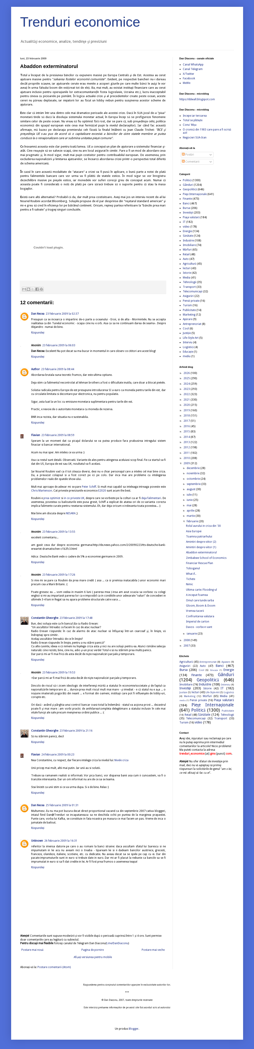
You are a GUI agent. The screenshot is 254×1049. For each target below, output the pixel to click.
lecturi (187, 268)
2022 (187, 394)
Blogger (133, 1028)
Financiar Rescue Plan (199, 563)
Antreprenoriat (192, 324)
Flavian (35, 435)
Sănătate (188, 235)
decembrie (193, 468)
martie (191, 515)
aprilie (191, 510)
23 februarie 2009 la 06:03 (58, 345)
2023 (187, 389)
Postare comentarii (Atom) (54, 967)
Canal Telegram (193, 69)
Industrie (188, 240)
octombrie (194, 478)
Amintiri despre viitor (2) (201, 541)
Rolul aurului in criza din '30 (203, 525)
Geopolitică (190, 189)
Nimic (189, 584)
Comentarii (190, 161)
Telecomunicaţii (192, 291)
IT (184, 221)
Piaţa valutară (191, 217)
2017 (187, 420)
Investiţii (188, 212)
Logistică (188, 347)
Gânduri (188, 184)
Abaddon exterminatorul (201, 552)
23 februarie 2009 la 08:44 (57, 369)
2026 (187, 373)
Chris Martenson (41, 490)
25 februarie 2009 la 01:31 (62, 805)
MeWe (186, 83)
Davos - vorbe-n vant (199, 627)
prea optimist (51, 498)
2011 (187, 452)
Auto (186, 259)
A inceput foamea (197, 595)
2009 (187, 463)
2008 (187, 640)
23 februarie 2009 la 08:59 (57, 435)
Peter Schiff (89, 486)
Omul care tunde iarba (200, 600)
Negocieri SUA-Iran (194, 137)
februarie (193, 521)
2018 (187, 415)
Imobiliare (189, 245)
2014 (187, 437)
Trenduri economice (80, 22)
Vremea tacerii (195, 610)
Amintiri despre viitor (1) (201, 547)
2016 (187, 426)
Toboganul (193, 568)
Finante (187, 198)
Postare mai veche (153, 949)
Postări (188, 154)
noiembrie (193, 473)
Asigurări (188, 296)
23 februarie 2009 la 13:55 (58, 531)
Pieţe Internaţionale (195, 194)
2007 (187, 645)
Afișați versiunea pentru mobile (93, 957)
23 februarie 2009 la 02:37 (62, 313)
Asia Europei (193, 531)
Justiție (187, 333)
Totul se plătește (193, 120)
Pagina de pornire (92, 949)
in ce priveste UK (74, 498)
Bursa (186, 208)
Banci (186, 203)
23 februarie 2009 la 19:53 (58, 672)
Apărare (187, 319)
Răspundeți (38, 332)
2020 (187, 405)
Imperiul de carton (197, 621)
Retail (186, 254)
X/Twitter (188, 73)
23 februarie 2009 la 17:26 (58, 574)
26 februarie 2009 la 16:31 (60, 840)
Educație (188, 351)
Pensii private (191, 300)
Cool (186, 328)
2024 (187, 383)
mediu (187, 356)
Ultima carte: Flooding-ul (201, 589)
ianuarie (192, 633)
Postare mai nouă (32, 949)
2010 (187, 458)
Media (186, 277)
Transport (189, 287)
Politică (187, 180)
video (186, 226)
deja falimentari (151, 498)
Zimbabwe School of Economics (206, 558)
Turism (187, 305)
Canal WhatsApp (193, 64)
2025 (187, 378)
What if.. (191, 573)
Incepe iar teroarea (195, 115)
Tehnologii (189, 282)
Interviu (187, 342)
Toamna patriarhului (199, 536)
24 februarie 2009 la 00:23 (57, 754)
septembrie (194, 484)
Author (35, 369)
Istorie (187, 272)
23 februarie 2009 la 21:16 (76, 730)
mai (189, 505)
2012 (187, 447)
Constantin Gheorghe (44, 618)
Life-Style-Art (191, 337)
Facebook (189, 78)
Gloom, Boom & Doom (200, 605)
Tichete (190, 579)
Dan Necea (37, 313)
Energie (187, 231)
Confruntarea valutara (200, 616)
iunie (190, 500)
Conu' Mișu (190, 124)
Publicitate (189, 310)
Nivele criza (121, 760)
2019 (187, 410)
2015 (187, 431)
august (191, 489)
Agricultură (189, 263)
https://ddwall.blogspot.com (197, 99)
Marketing (189, 314)
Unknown (37, 840)
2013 (187, 442)
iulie (189, 494)
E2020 (102, 490)
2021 (187, 399)
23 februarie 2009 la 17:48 (76, 618)
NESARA (70, 513)
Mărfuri (187, 249)
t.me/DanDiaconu (117, 943)
